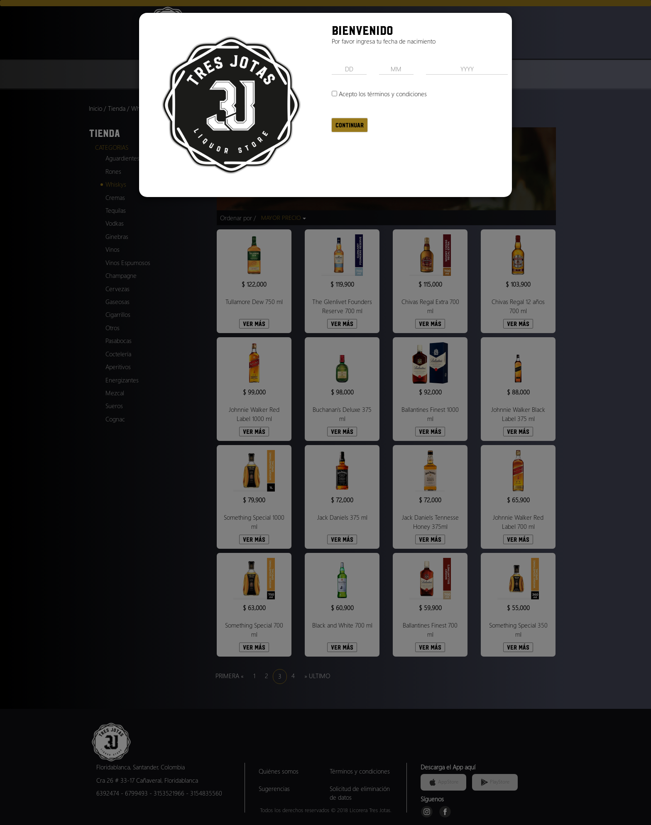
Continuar (349, 125)
